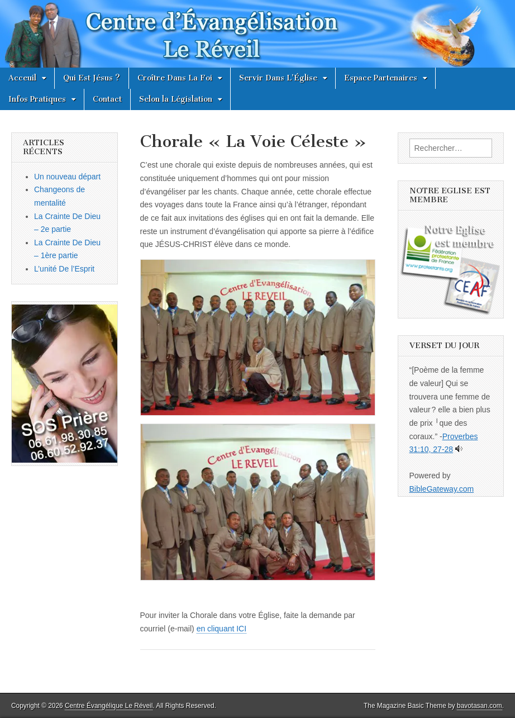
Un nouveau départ (67, 176)
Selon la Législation (175, 99)
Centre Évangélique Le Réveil (108, 706)
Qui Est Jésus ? (91, 78)
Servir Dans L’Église (278, 78)
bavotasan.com (479, 706)
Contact (107, 99)
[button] (257, 337)
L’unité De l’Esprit (64, 268)
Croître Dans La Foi (174, 78)
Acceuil (22, 78)
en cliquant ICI (222, 628)
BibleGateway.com (441, 488)
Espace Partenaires (380, 78)
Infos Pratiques (37, 99)
